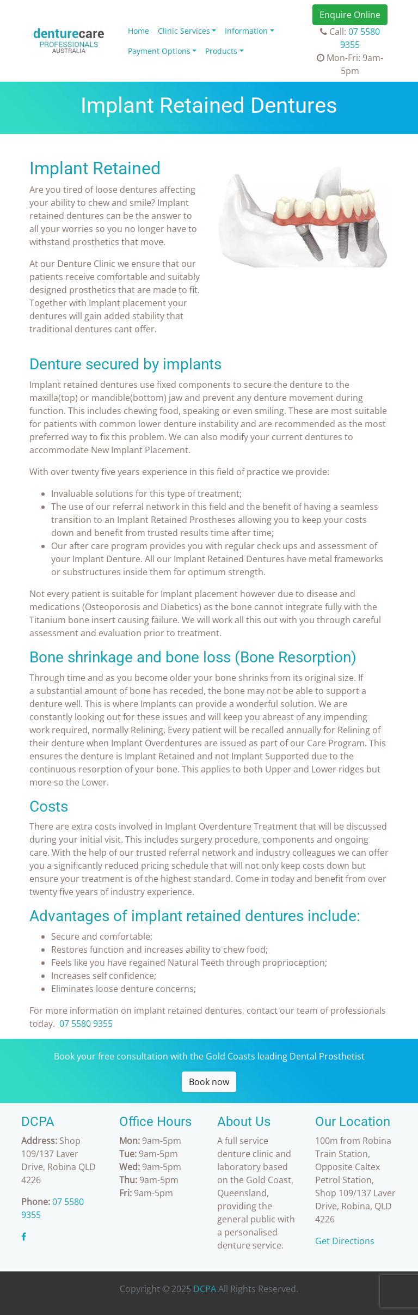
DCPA (204, 1289)
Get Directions (344, 1241)
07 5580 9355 (86, 1024)
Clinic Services (184, 31)
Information (246, 31)
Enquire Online (349, 15)
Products (221, 51)
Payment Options (159, 51)
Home (138, 31)
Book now (209, 1082)
